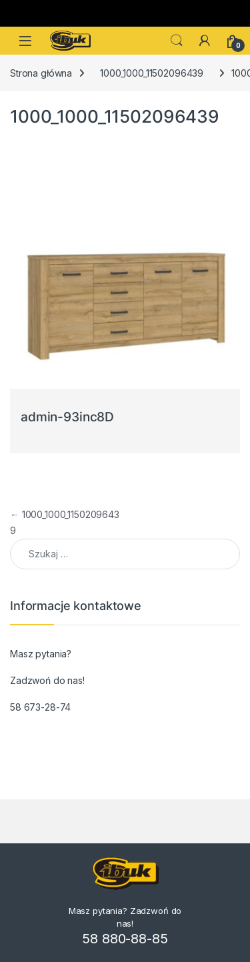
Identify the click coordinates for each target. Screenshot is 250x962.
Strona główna (41, 73)
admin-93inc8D (67, 417)
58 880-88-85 (124, 939)
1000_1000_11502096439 (151, 73)
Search (176, 40)
